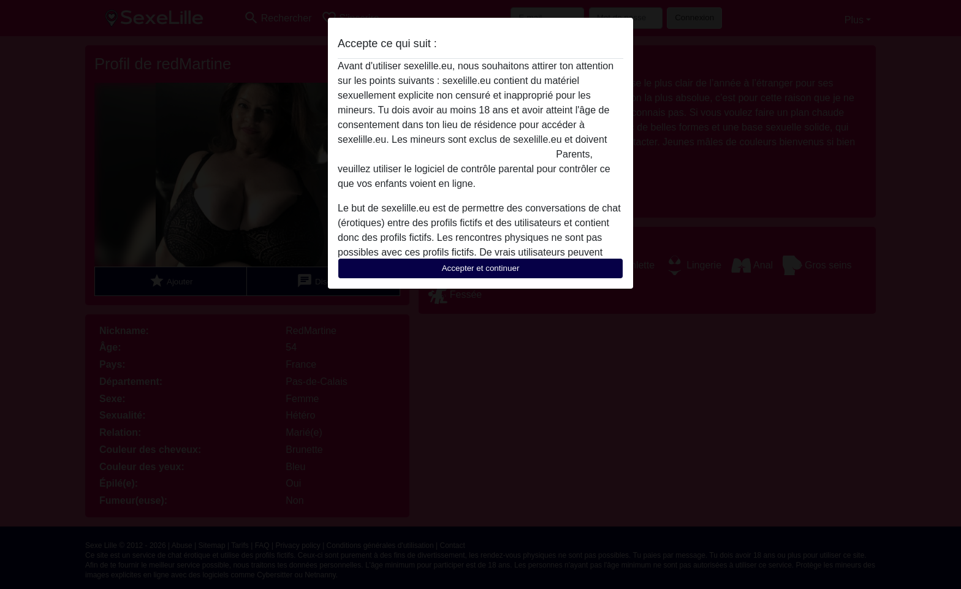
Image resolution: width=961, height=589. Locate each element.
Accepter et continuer (481, 268)
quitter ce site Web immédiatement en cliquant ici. (445, 154)
